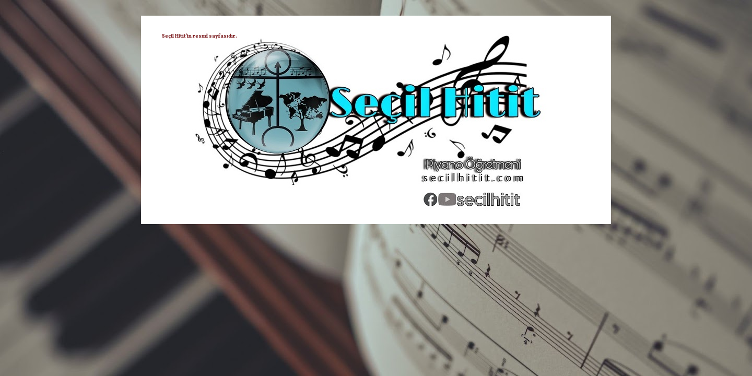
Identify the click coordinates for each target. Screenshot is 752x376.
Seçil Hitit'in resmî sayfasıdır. (199, 36)
